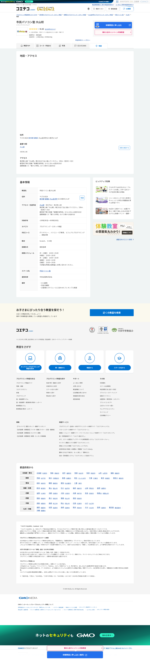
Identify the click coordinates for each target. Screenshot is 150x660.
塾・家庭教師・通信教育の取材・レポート (29, 402)
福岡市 (43, 508)
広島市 (79, 503)
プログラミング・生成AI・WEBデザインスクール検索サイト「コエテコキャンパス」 (84, 426)
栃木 (50, 478)
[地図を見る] (82, 198)
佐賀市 (55, 508)
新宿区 (107, 478)
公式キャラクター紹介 (106, 406)
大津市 (43, 493)
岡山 (62, 503)
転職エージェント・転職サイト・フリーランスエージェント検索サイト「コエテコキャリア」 (87, 433)
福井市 (79, 488)
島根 (50, 503)
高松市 (55, 498)
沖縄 (38, 510)
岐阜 (38, 483)
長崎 (62, 507)
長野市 (103, 488)
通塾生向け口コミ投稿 (124, 239)
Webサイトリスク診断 (71, 607)
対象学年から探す (51, 386)
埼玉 (75, 478)
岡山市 (67, 503)
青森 (51, 473)
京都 (50, 493)
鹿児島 (111, 507)
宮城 (76, 473)
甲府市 (91, 488)
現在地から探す (51, 396)
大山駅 (22, 147)
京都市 (55, 493)
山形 (100, 473)
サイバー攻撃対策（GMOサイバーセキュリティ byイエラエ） (45, 609)
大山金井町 (54, 199)
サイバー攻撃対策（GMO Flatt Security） (74, 609)
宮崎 (98, 507)
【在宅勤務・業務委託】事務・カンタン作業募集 (31, 436)
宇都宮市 (56, 478)
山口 (86, 503)
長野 (98, 488)
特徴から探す (50, 393)
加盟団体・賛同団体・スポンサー (110, 399)
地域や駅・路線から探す (53, 383)
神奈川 (115, 478)
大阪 (62, 493)
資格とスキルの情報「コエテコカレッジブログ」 (74, 446)
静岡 (50, 483)
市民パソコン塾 (45, 271)
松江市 (55, 503)
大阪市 (67, 493)
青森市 (57, 473)
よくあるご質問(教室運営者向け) (125, 4)
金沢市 (67, 488)
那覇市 (43, 511)
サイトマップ (104, 412)
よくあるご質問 (77, 383)
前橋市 (69, 478)
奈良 (86, 493)
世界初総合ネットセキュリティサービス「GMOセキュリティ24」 (34, 607)
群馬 (63, 478)
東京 (102, 478)
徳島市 (43, 498)
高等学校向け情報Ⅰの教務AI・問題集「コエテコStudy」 (76, 449)
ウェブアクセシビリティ (107, 409)
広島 (74, 503)
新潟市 (43, 488)
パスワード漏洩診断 (58, 607)
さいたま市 (82, 478)
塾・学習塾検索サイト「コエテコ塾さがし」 (72, 436)
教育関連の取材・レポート (24, 409)
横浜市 (121, 478)
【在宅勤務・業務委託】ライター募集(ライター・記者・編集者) (35, 430)
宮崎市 (103, 508)
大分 (86, 507)
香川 (50, 498)
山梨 (86, 488)
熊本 (74, 507)
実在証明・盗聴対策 (23, 609)
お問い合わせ (77, 386)
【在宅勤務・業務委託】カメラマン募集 (28, 433)
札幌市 (45, 473)
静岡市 (55, 483)
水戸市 (43, 478)
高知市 (79, 498)
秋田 (88, 473)
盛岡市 (69, 473)
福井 (74, 488)
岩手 (63, 473)
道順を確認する (124, 148)
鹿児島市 (117, 508)
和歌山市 (105, 493)
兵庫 (74, 493)
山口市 (91, 503)
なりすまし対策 (91, 609)
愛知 (62, 483)
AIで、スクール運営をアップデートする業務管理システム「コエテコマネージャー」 (84, 439)
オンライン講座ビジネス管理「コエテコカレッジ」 (74, 443)
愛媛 (62, 498)
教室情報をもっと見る (82, 40)
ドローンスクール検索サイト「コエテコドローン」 (74, 430)
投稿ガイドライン (105, 396)
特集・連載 (19, 386)
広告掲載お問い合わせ (80, 393)
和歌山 (99, 493)
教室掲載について (78, 389)
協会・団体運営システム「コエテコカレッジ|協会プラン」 (76, 456)
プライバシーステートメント (108, 393)
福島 (112, 473)
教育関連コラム (21, 406)
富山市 (55, 488)
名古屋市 (68, 483)
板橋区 (36, 138)
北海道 (39, 473)
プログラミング (21, 396)
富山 (50, 488)
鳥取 (38, 503)
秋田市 (93, 473)
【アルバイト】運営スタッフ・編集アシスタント (31, 426)
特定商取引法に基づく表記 (108, 389)
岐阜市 (43, 483)
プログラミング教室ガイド (24, 383)
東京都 (30, 138)
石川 (62, 488)
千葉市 (95, 478)
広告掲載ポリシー (105, 415)
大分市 (91, 508)
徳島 (38, 498)
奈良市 (91, 493)
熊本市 (79, 508)
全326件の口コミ (50, 29)
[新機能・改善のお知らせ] (88, 8)
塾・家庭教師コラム (22, 399)
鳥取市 (43, 503)
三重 (75, 483)
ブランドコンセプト (106, 402)
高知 (74, 498)
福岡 (38, 507)
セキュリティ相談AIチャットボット (88, 607)
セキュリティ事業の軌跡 (103, 609)
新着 (17, 393)
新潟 (38, 488)
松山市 (67, 498)
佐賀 (50, 507)
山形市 (105, 473)
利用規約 (102, 383)
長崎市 (67, 508)
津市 (80, 483)
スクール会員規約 (105, 386)
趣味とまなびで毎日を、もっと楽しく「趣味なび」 (74, 452)
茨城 (38, 478)
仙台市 (81, 473)
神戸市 (79, 493)
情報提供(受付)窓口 (79, 396)
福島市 (117, 473)
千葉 (90, 478)
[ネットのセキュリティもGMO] (17, 1)
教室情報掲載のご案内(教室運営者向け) (103, 4)
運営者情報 (76, 399)
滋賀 (38, 493)
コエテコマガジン (21, 389)
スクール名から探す (52, 389)
